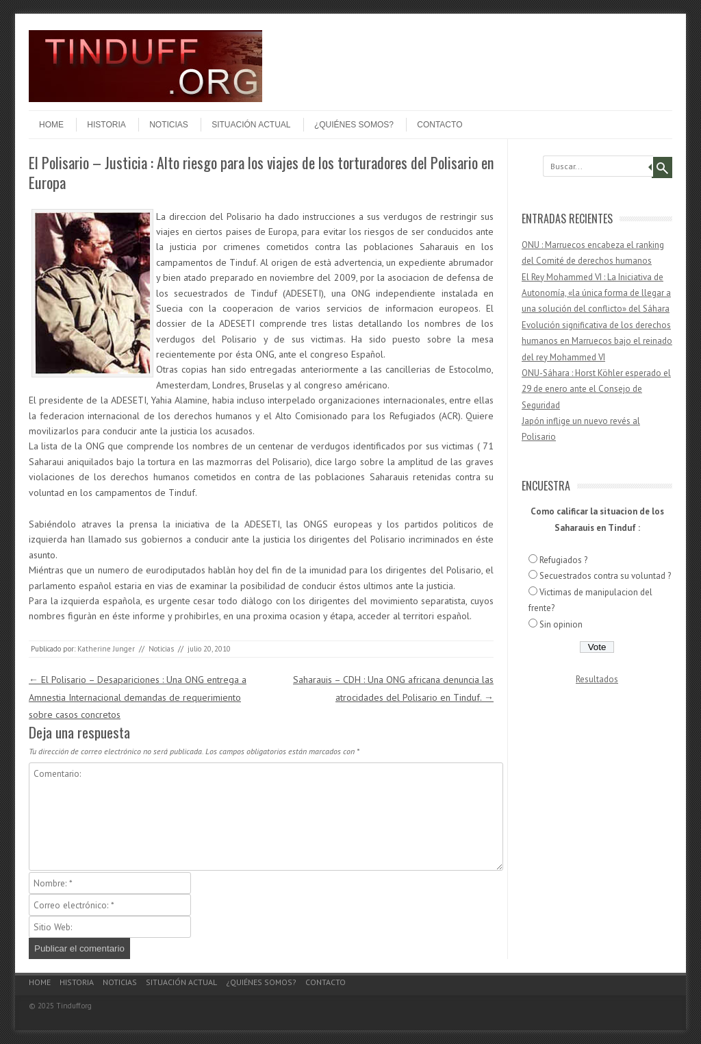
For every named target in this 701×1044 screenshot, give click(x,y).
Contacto (439, 124)
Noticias (168, 124)
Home (51, 124)
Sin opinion (561, 624)
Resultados (597, 679)
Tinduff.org (74, 1005)
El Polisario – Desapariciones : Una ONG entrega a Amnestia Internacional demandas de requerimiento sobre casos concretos (137, 696)
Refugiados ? (563, 560)
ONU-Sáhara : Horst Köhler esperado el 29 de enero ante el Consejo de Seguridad (596, 389)
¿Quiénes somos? (354, 124)
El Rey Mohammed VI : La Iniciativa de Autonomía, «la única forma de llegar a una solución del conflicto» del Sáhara (596, 293)
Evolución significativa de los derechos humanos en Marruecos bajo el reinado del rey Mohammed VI (597, 341)
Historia (106, 124)
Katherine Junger (106, 649)
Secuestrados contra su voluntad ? (605, 576)
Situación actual (251, 124)
